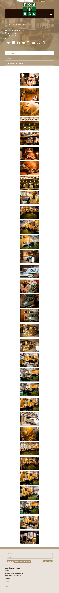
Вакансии (7, 577)
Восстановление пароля (22, 561)
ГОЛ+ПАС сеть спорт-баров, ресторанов (29, 9)
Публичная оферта (10, 572)
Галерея (11, 53)
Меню (10, 58)
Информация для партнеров (13, 575)
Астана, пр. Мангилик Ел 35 (15, 30)
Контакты (7, 578)
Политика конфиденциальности (14, 573)
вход (10, 561)
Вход (36, 1)
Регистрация (42, 1)
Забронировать (15, 63)
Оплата (7, 570)
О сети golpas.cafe (10, 567)
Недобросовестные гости (12, 568)
